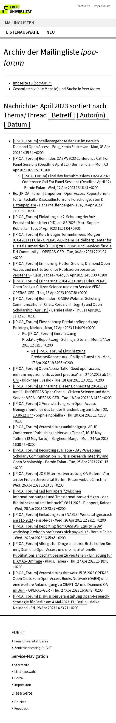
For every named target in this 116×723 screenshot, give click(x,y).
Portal (18, 678)
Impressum (101, 6)
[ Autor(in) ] (92, 115)
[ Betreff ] (61, 115)
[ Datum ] (17, 124)
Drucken (20, 702)
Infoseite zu (32, 83)
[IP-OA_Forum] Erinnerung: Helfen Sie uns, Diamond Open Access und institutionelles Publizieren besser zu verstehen (61, 269)
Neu (50, 32)
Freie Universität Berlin (31, 641)
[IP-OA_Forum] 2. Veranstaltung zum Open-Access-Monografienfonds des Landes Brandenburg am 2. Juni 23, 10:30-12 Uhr (60, 409)
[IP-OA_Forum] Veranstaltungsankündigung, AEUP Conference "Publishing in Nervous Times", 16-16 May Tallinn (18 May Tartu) (57, 432)
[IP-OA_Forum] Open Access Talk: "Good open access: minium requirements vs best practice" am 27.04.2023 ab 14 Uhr (61, 374)
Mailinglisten (19, 23)
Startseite (83, 6)
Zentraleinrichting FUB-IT (33, 648)
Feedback (21, 708)
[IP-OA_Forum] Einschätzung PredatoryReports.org (55, 322)
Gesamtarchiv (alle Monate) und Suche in (56, 89)
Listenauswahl (22, 32)
